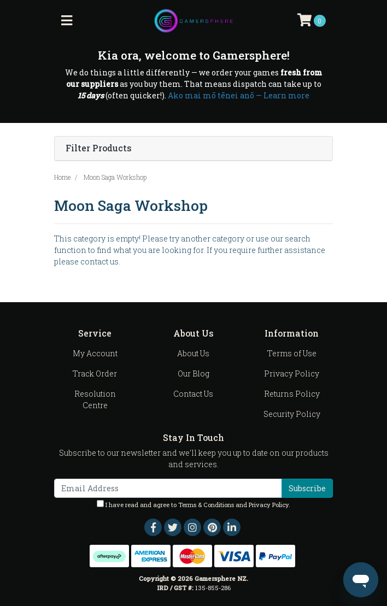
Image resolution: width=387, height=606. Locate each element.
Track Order (95, 373)
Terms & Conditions (206, 505)
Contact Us (193, 394)
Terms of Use (291, 353)
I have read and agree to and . (193, 504)
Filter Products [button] (99, 148)
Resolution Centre (95, 399)
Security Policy (291, 414)
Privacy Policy (291, 373)
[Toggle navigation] (66, 20)
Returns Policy (292, 394)
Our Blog (193, 373)
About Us (193, 353)
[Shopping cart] (311, 21)
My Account (95, 353)
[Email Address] (168, 488)
